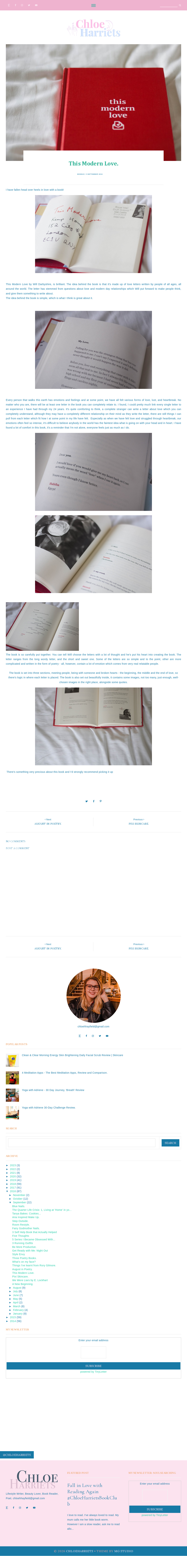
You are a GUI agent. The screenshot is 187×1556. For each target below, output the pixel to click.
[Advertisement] (93, 1409)
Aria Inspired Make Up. (25, 1217)
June (16, 1295)
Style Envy (18, 1254)
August (17, 1287)
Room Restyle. (21, 1224)
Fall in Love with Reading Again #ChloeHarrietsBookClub (92, 1494)
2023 (13, 1165)
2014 (13, 1321)
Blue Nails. (18, 1206)
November (19, 1195)
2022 (13, 1169)
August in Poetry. (22, 1269)
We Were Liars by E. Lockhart (30, 1280)
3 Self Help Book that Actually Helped (34, 1232)
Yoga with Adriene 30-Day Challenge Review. (49, 1107)
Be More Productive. (24, 1246)
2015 (13, 1317)
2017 (13, 1187)
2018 (13, 1183)
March (16, 1306)
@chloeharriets (17, 1455)
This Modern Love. (23, 1272)
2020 (13, 1176)
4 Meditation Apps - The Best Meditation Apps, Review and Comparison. (65, 1072)
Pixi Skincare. (20, 1276)
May (15, 1298)
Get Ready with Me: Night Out (30, 1250)
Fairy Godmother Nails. (26, 1228)
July (15, 1291)
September (19, 1202)
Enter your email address (93, 1340)
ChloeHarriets (79, 1551)
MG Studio (123, 1551)
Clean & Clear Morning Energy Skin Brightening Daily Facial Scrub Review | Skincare (72, 1055)
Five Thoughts (20, 1235)
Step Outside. (20, 1221)
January (17, 1313)
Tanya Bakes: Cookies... (26, 1213)
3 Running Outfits (22, 1243)
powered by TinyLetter (93, 1371)
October (17, 1198)
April (15, 1302)
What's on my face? (24, 1261)
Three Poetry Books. (24, 1258)
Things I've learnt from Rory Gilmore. (34, 1265)
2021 (13, 1172)
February (18, 1310)
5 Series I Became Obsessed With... (33, 1239)
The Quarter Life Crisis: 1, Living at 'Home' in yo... (42, 1209)
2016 (13, 1191)
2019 (13, 1180)
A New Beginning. (22, 1284)
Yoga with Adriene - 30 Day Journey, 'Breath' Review (53, 1090)
